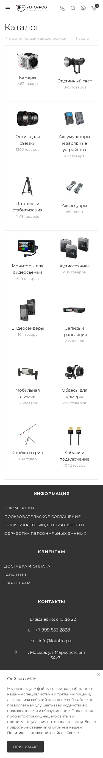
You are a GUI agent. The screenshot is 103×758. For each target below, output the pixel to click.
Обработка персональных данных (45, 533)
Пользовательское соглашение (42, 516)
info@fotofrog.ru (56, 640)
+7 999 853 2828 (52, 630)
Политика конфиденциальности (44, 525)
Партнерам (17, 583)
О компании (19, 508)
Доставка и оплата (27, 566)
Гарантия (15, 574)
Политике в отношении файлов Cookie (43, 732)
